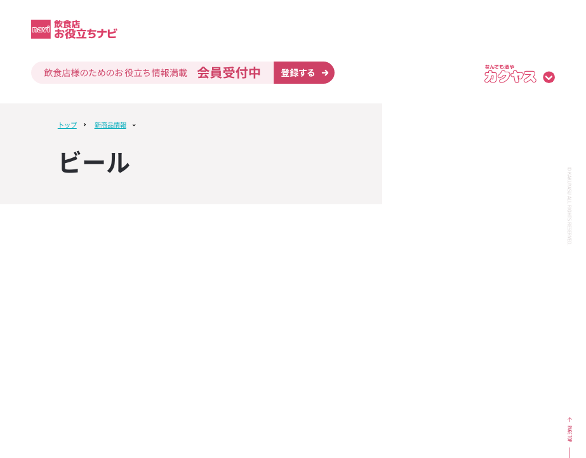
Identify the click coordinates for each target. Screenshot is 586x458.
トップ (67, 124)
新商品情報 (110, 124)
